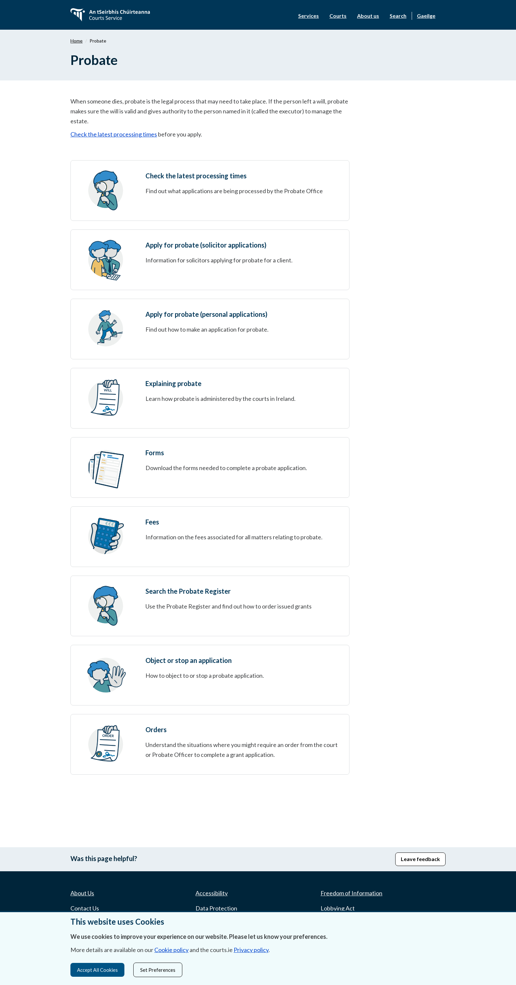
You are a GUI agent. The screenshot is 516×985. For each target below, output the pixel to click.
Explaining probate (173, 383)
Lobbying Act (338, 908)
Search (398, 16)
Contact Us (84, 908)
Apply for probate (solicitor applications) (206, 245)
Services (308, 16)
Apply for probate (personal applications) (206, 314)
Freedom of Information (351, 893)
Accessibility (211, 893)
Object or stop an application (188, 660)
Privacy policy (251, 948)
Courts (338, 16)
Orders (156, 729)
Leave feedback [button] (420, 859)
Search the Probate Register (188, 591)
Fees (152, 522)
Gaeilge (426, 16)
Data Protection (216, 908)
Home (76, 41)
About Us (82, 893)
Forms (154, 453)
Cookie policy (171, 948)
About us (368, 16)
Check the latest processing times (113, 134)
